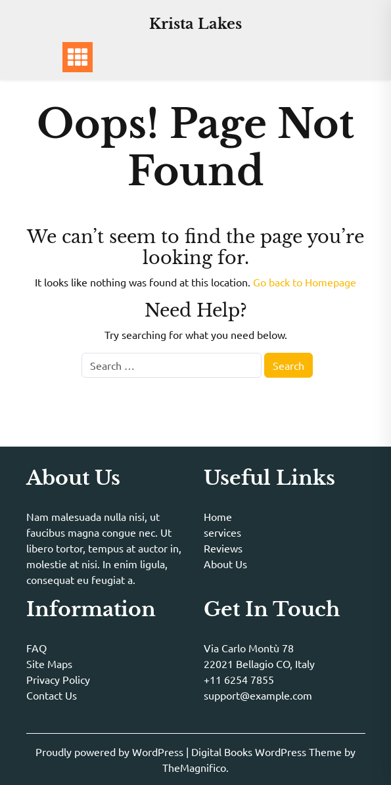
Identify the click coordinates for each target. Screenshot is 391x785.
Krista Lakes (195, 24)
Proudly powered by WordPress (110, 751)
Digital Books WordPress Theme (267, 751)
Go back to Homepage (304, 281)
